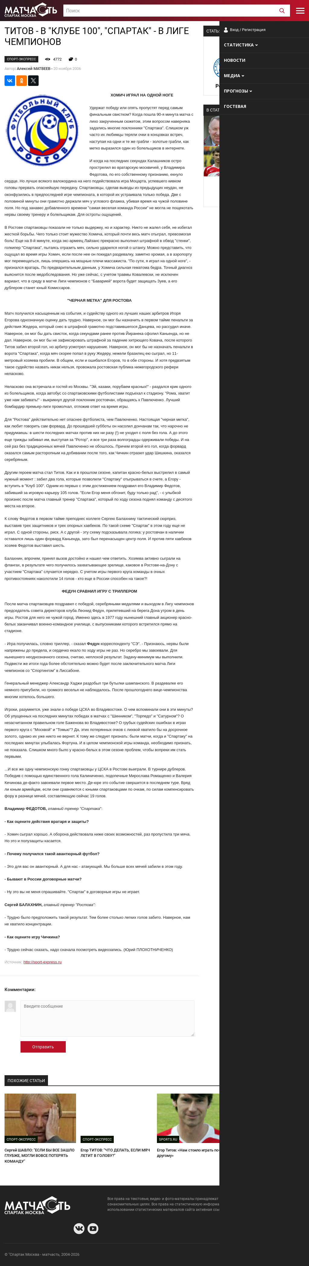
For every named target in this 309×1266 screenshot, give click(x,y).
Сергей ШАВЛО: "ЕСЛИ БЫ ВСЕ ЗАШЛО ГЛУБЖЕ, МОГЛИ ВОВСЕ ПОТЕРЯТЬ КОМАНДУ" (40, 1156)
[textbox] (177, 11)
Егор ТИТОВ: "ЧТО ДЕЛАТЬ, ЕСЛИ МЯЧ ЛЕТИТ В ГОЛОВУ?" (115, 1153)
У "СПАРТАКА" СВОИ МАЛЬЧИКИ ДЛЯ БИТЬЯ (267, 1153)
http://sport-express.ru (43, 962)
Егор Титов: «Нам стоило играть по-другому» (188, 1153)
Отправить (43, 1046)
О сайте (231, 1255)
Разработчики (255, 1255)
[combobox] (176, 11)
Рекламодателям (288, 1255)
